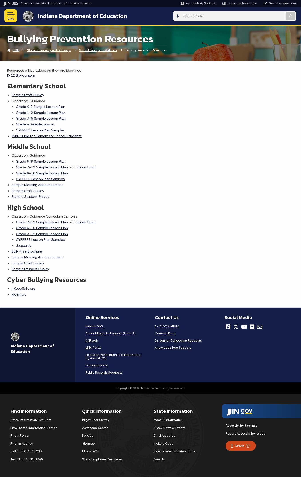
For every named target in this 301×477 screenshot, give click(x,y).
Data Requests (97, 365)
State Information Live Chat (30, 419)
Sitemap (88, 443)
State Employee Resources (102, 459)
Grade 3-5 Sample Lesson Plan (41, 117)
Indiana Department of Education (80, 16)
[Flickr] (252, 326)
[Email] (259, 326)
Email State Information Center (33, 427)
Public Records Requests (104, 372)
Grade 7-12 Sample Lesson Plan (42, 166)
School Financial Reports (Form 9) (110, 333)
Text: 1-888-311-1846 (26, 459)
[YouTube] (244, 326)
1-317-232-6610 (167, 326)
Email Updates (164, 435)
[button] (198, 3)
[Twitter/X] (235, 326)
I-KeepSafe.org (23, 288)
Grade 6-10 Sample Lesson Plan (42, 172)
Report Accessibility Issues (245, 433)
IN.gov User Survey (95, 419)
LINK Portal (93, 347)
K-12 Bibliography (21, 74)
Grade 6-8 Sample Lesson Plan (41, 160)
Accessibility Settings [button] (241, 425)
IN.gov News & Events (169, 427)
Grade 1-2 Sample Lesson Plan (41, 112)
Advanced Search (95, 427)
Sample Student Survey (30, 196)
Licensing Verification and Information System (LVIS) (113, 356)
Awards (159, 459)
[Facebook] (228, 326)
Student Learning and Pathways (49, 50)
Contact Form (165, 333)
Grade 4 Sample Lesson (35, 123)
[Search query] (264, 16)
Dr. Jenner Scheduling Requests (178, 340)
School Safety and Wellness (98, 50)
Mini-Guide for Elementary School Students (47, 135)
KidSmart (19, 293)
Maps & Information (168, 419)
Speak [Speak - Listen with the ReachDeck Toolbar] (240, 445)
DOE (16, 50)
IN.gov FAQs (90, 451)
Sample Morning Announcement (37, 184)
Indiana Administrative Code (175, 451)
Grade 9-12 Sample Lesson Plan (42, 233)
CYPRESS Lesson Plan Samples (40, 129)
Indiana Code (163, 443)
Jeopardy (24, 245)
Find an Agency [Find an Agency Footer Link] (21, 443)
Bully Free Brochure (27, 250)
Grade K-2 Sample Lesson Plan (40, 106)
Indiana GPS (94, 326)
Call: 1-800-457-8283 (26, 451)
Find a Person (20, 435)
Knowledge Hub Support (173, 347)
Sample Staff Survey (28, 94)
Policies (87, 435)
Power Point (86, 166)
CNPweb (92, 340)
